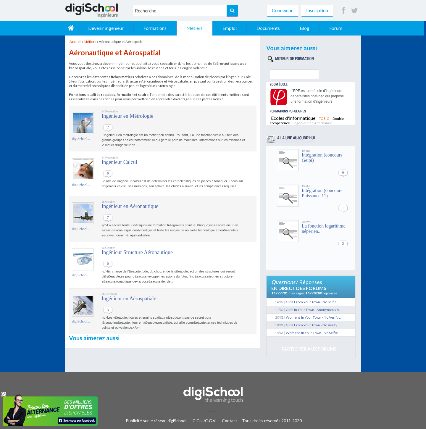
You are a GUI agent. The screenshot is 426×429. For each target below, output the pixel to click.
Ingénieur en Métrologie (127, 116)
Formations (156, 28)
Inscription (317, 10)
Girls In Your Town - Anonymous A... (314, 309)
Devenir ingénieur (107, 28)
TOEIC (324, 118)
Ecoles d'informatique (293, 118)
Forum (337, 28)
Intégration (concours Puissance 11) (322, 193)
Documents (270, 28)
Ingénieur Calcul (119, 162)
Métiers (196, 28)
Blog (306, 28)
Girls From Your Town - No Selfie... (312, 302)
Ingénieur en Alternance (312, 123)
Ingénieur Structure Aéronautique (137, 252)
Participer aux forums (309, 348)
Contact (229, 420)
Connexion (282, 10)
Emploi (231, 28)
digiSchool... (81, 139)
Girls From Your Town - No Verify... (313, 325)
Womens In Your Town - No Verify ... (314, 317)
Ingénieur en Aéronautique (129, 206)
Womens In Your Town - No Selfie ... (313, 332)
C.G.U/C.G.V (204, 420)
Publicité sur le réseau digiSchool (156, 420)
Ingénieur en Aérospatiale (128, 298)
